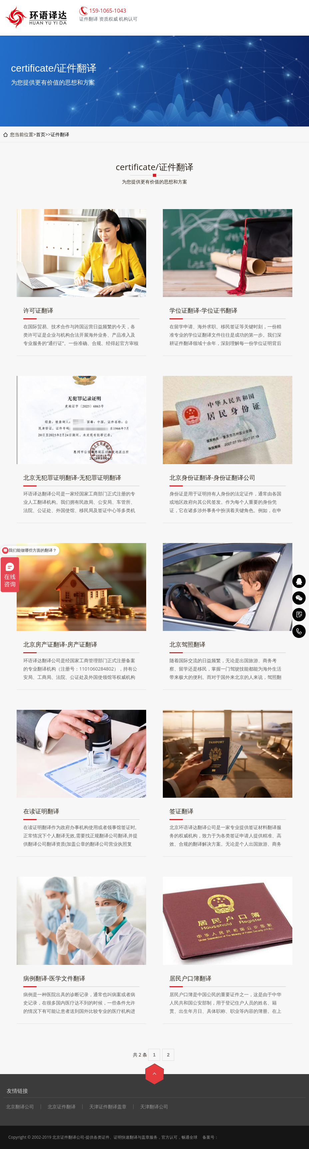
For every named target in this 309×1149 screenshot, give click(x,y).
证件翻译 (60, 134)
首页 (40, 134)
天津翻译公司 (154, 1106)
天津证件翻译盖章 (108, 1106)
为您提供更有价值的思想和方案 (154, 181)
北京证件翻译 (62, 1106)
